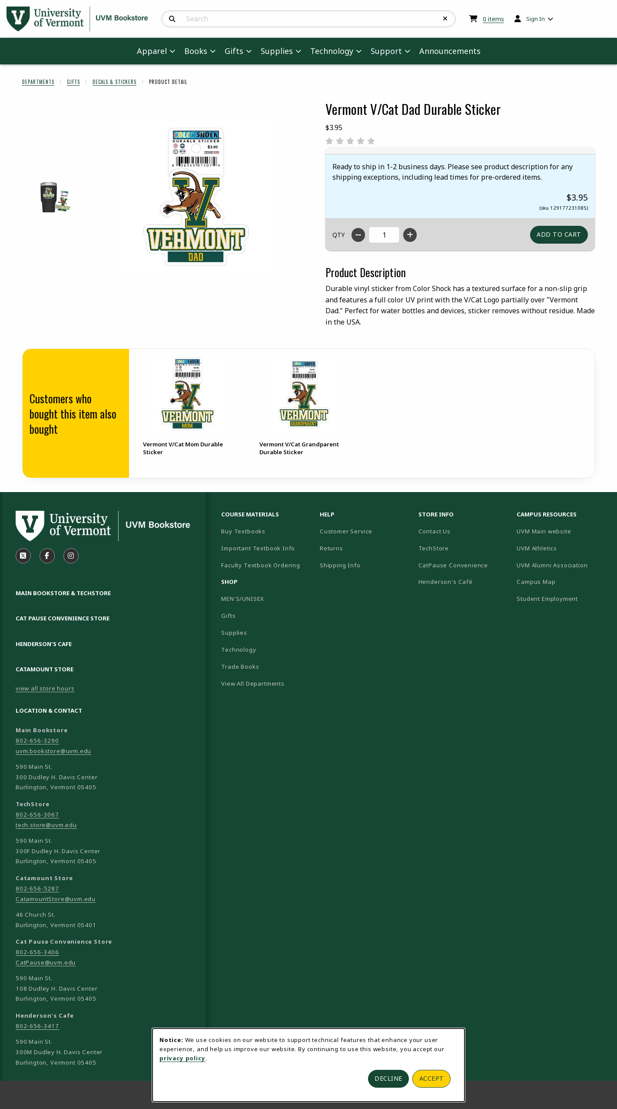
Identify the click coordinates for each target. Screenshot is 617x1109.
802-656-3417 (37, 1026)
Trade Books (240, 666)
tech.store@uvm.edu (46, 825)
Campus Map (562, 581)
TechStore (433, 548)
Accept (431, 1078)
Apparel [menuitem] (152, 51)
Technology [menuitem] (331, 51)
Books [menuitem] (195, 51)
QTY (338, 235)
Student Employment (562, 598)
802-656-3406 (37, 952)
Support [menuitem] (386, 51)
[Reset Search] (445, 18)
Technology (238, 649)
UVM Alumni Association (562, 565)
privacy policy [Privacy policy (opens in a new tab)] (182, 1058)
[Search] (172, 19)
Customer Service (346, 531)
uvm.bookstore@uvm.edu (53, 751)
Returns (331, 548)
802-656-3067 (37, 814)
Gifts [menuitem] (234, 51)
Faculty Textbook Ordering (260, 565)
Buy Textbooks (243, 531)
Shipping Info (340, 565)
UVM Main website (562, 531)
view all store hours (45, 688)
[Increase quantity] (410, 235)
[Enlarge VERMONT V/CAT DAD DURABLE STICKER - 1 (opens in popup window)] (55, 197)
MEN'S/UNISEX (242, 599)
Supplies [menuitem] (277, 51)
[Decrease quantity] (358, 235)
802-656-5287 (37, 888)
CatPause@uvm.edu (46, 962)
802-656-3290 (37, 740)
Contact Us (434, 531)
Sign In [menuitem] (535, 19)
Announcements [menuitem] (450, 51)
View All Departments (253, 683)
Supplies (234, 633)
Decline (388, 1078)
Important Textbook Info (258, 548)
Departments (38, 81)
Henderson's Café (445, 582)
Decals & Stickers (114, 81)
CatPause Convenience (453, 565)
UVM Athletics (562, 548)
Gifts (73, 81)
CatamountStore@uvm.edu (56, 899)
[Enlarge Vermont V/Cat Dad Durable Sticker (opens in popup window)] (196, 197)
